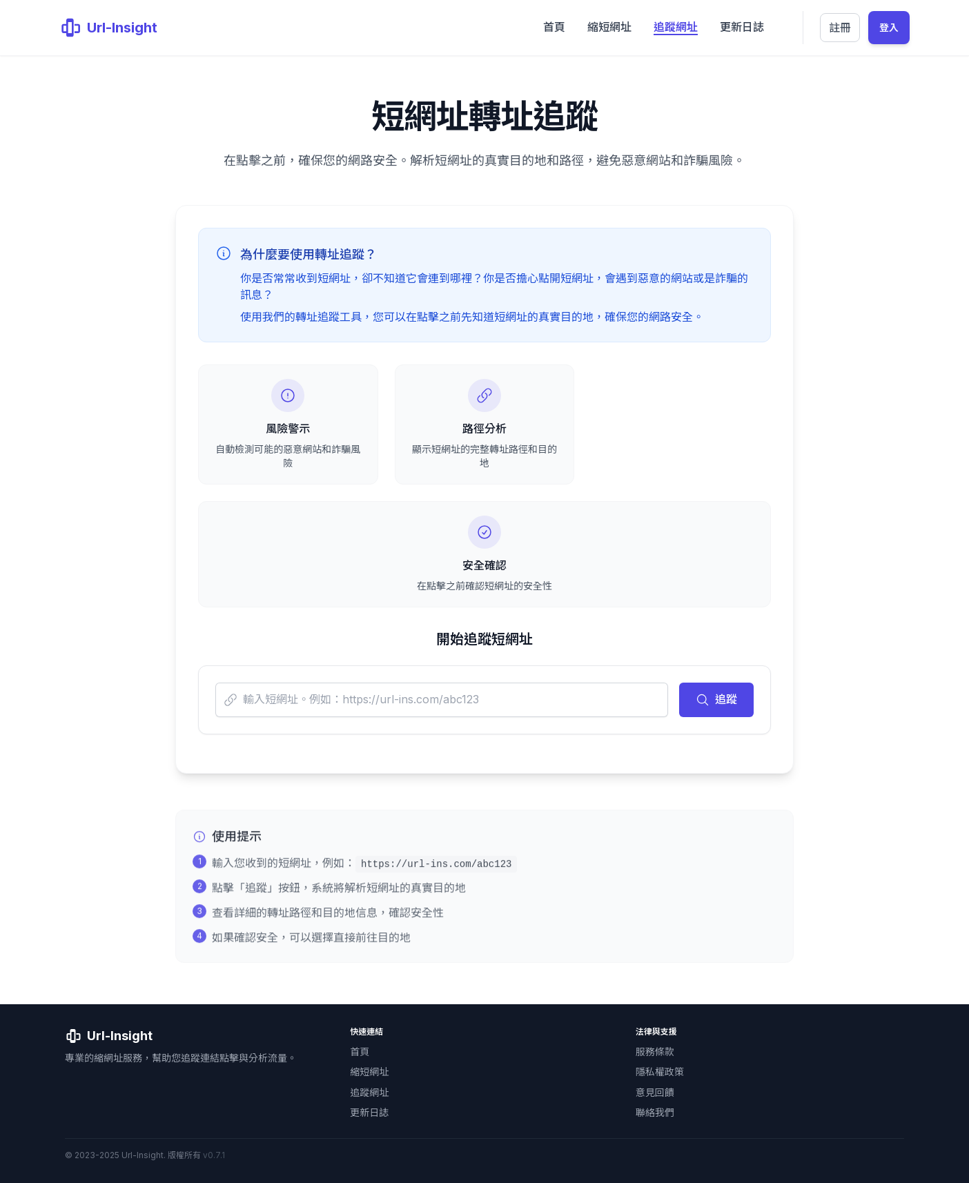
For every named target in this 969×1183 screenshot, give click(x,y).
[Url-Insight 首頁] (108, 28)
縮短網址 (369, 1071)
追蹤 (716, 699)
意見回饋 (655, 1092)
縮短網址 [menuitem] (609, 27)
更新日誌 (369, 1112)
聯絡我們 (655, 1112)
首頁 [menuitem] (554, 27)
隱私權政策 (660, 1071)
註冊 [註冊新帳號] (840, 28)
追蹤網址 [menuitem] (676, 27)
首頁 (359, 1051)
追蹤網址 (369, 1092)
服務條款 (655, 1051)
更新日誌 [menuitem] (742, 27)
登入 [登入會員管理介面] (889, 27)
